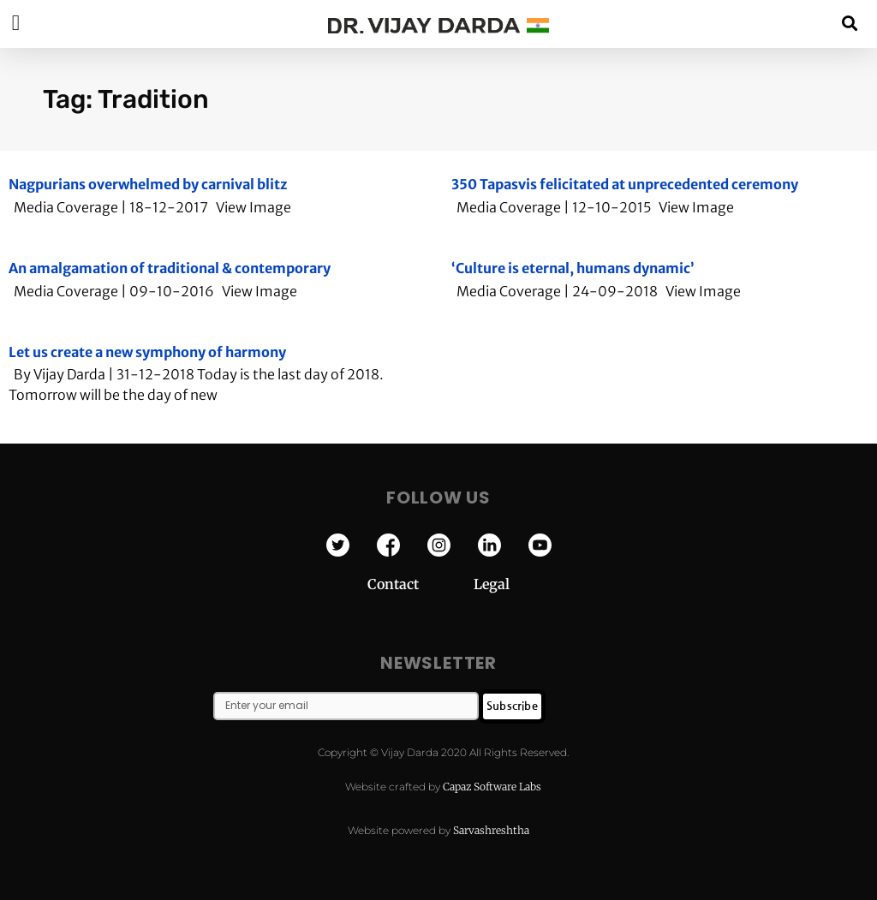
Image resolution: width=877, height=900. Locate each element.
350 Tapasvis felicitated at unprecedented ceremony (624, 184)
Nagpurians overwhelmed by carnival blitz (148, 184)
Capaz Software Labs (492, 786)
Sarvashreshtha (491, 830)
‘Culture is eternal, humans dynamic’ (573, 268)
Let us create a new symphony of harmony (147, 352)
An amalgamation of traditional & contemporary (170, 268)
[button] (850, 23)
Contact (420, 584)
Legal (492, 584)
